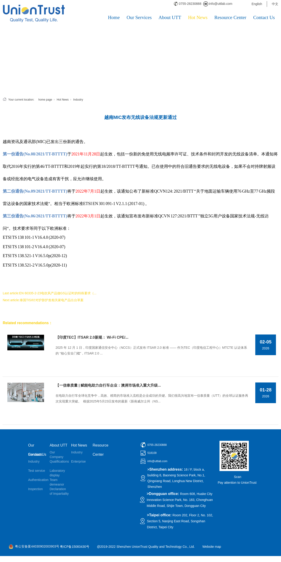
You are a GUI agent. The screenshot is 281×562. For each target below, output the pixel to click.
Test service (36, 470)
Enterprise (78, 461)
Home (114, 17)
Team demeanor (57, 482)
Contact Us (264, 17)
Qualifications (59, 461)
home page (45, 99)
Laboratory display (57, 473)
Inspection (35, 489)
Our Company (56, 454)
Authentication (37, 480)
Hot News (198, 17)
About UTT (170, 17)
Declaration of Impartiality (59, 491)
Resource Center (230, 17)
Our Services (139, 17)
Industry (78, 99)
